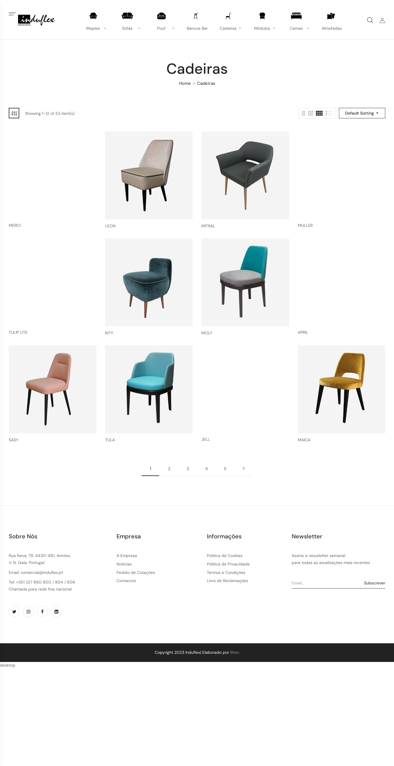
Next (243, 468)
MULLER (305, 225)
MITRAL (208, 226)
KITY (109, 333)
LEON (110, 226)
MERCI (15, 225)
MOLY (206, 333)
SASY (13, 440)
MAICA (304, 440)
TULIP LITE (18, 332)
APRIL (303, 332)
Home (185, 83)
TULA (110, 440)
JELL (205, 439)
